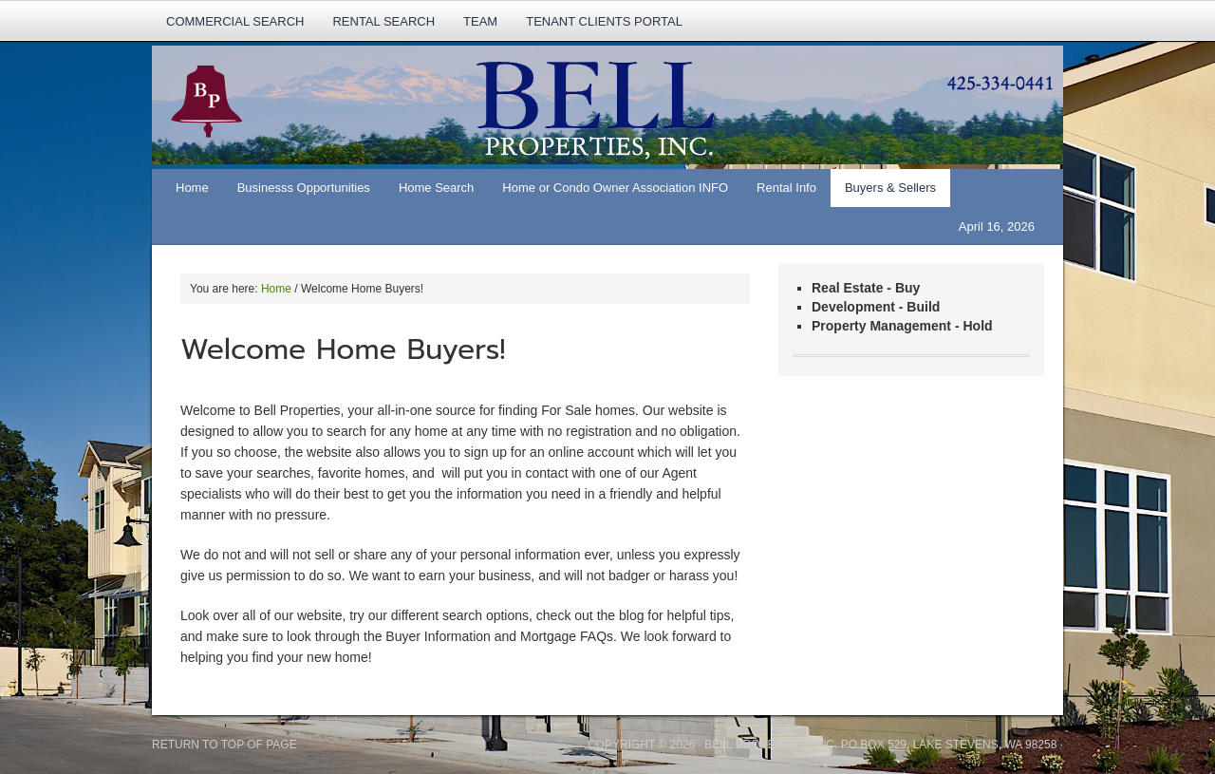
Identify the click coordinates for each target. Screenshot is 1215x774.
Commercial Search (235, 21)
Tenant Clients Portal (604, 21)
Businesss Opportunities (303, 187)
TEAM (480, 21)
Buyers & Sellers (883, 193)
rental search (383, 21)
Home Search (429, 193)
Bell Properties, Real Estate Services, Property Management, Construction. (588, 107)
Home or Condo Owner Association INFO (608, 193)
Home (192, 187)
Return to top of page (224, 744)
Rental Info (779, 193)
